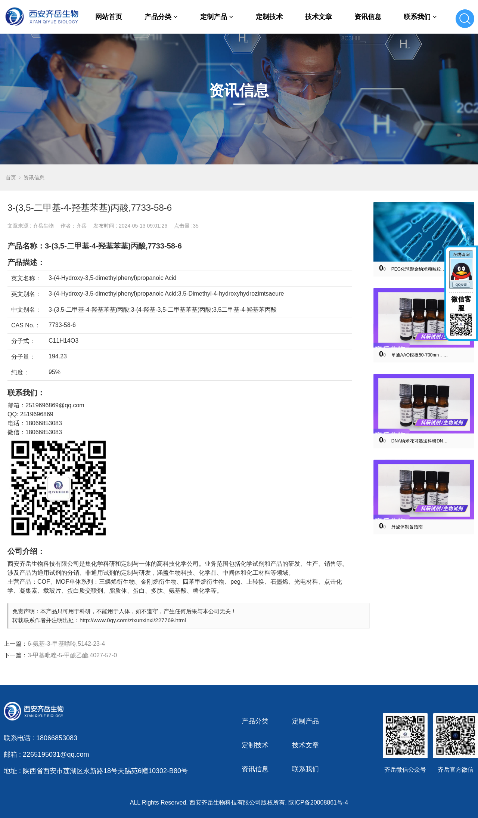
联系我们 (420, 17)
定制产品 (216, 17)
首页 (11, 177)
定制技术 (269, 17)
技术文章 (318, 17)
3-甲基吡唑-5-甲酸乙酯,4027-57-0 (72, 655)
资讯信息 (367, 17)
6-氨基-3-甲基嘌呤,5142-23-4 (66, 643)
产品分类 (161, 17)
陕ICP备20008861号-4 (318, 802)
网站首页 (108, 17)
